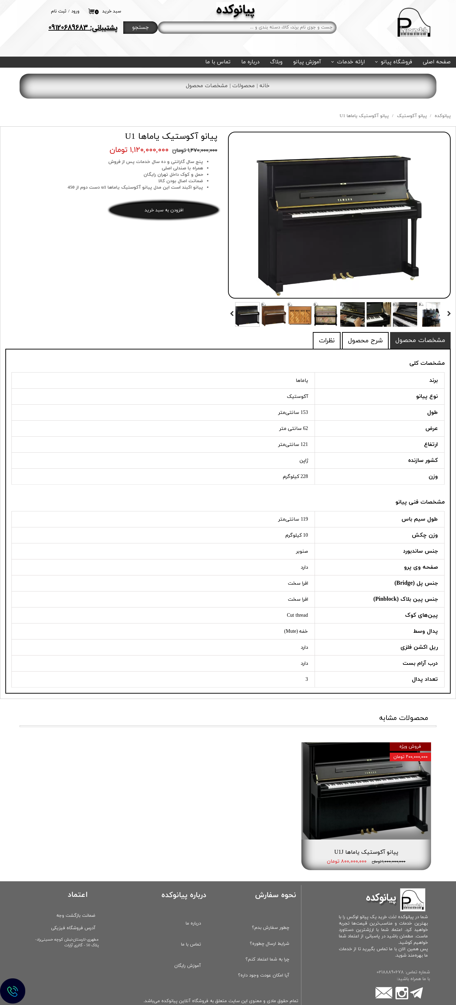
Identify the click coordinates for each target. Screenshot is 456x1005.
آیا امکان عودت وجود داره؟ (263, 955)
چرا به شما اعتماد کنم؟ (267, 939)
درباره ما (250, 62)
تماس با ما (217, 62)
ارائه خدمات (351, 62)
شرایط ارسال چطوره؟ (269, 923)
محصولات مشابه (403, 718)
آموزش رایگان (187, 945)
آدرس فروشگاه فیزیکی (73, 908)
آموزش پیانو (307, 62)
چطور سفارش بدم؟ (270, 907)
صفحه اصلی (437, 62)
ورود (75, 11)
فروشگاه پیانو (396, 62)
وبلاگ (276, 62)
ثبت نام (58, 11)
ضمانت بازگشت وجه (75, 895)
